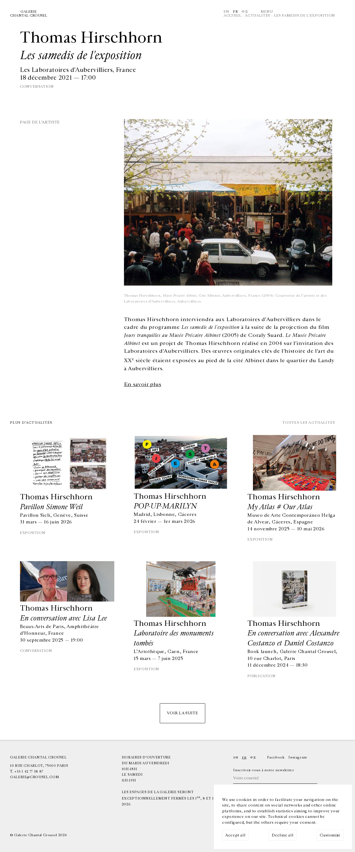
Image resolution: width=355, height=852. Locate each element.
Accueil (232, 15)
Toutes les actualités (308, 423)
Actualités (257, 15)
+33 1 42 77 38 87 (28, 771)
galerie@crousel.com (34, 777)
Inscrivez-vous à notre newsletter (263, 770)
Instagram (297, 757)
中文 (245, 11)
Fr (235, 11)
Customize (330, 835)
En (226, 11)
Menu (267, 11)
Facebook (276, 757)
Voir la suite (182, 713)
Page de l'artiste (40, 122)
